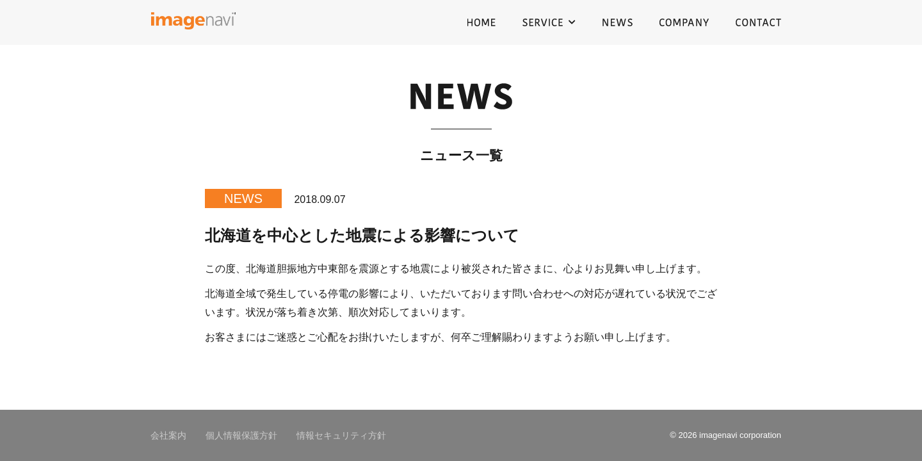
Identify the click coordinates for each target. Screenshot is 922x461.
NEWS (618, 22)
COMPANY (684, 22)
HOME (481, 22)
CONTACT (758, 22)
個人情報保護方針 (241, 435)
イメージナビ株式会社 (193, 22)
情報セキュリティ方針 (341, 435)
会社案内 (168, 435)
